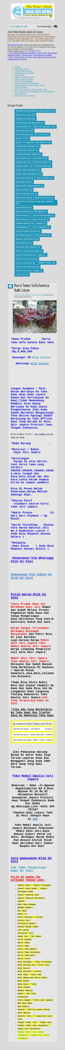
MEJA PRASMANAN (42, 215)
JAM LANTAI (21, 158)
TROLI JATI (21, 275)
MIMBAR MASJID (23, 223)
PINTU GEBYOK (40, 227)
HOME (17, 67)
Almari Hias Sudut (23, 115)
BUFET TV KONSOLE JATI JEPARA (31, 142)
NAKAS (40, 223)
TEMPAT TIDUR (44, 263)
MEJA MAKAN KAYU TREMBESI (30, 212)
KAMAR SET (21, 162)
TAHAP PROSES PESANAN (26, 83)
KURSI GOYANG (41, 162)
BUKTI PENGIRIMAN (23, 81)
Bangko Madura (22, 131)
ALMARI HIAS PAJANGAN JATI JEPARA (33, 111)
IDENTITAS (19, 75)
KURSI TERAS (43, 178)
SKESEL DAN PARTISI (26, 239)
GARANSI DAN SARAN (24, 73)
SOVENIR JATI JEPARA (26, 247)
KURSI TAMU (41, 166)
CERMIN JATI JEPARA (25, 146)
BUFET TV (20, 138)
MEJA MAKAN (22, 208)
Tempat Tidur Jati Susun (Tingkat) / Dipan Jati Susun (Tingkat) (34, 1035)
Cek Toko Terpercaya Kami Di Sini (28, 869)
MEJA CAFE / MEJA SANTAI (28, 186)
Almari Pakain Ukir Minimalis (28, 123)
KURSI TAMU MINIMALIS (27, 174)
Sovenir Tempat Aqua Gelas (27, 251)
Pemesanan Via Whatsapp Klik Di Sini (32, 559)
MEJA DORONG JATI (25, 194)
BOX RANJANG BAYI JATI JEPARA (31, 135)
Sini (35, 818)
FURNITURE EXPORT (25, 150)
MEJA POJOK (22, 215)
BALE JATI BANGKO (42, 127)
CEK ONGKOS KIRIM (23, 79)
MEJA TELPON (39, 219)
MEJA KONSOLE (42, 198)
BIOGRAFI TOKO (21, 69)
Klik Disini (41, 357)
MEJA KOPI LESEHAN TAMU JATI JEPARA (34, 202)
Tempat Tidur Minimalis (25, 267)
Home (16, 295)
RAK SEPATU (41, 235)
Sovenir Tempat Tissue (25, 259)
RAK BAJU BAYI (23, 235)
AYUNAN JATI (22, 127)
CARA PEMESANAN (23, 71)
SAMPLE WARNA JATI (24, 77)
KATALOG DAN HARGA (24, 96)
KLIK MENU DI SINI (19, 27)
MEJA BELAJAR (23, 182)
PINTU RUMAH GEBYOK (27, 231)
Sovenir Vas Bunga (24, 263)
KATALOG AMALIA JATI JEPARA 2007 (30, 90)
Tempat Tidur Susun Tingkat (27, 271)
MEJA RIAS (21, 219)
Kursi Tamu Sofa (23, 178)
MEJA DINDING (22, 190)
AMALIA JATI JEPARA (12, 286)
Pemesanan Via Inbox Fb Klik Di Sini (31, 576)
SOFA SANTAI (22, 243)
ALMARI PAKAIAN (24, 119)
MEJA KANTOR (22, 198)
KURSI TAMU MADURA (26, 170)
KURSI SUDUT (22, 166)
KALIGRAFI (38, 158)
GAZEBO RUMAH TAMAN (27, 154)
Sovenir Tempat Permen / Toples (29, 255)
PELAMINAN (21, 227)
